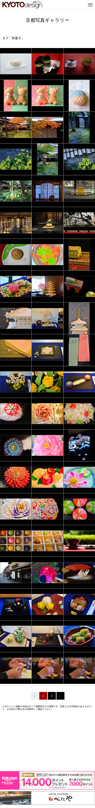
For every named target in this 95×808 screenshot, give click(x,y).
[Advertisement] (47, 740)
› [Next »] (60, 695)
